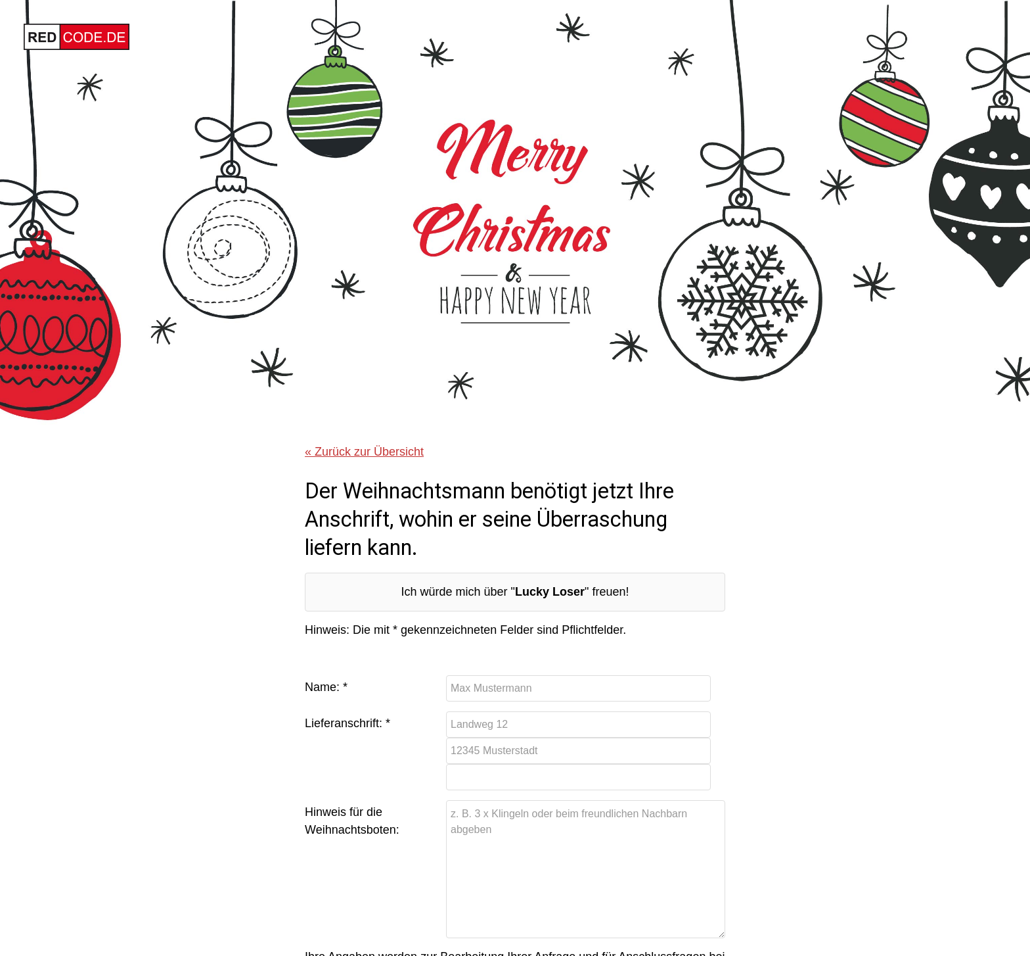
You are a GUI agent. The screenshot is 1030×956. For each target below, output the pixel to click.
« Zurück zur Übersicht (364, 451)
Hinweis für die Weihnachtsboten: (352, 820)
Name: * (326, 687)
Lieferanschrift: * (347, 723)
